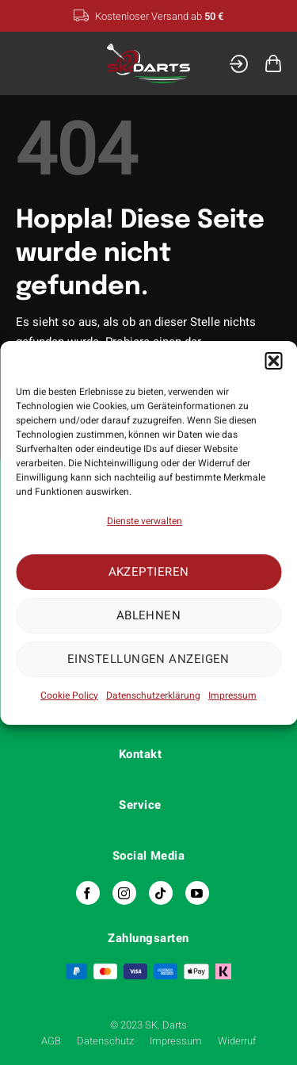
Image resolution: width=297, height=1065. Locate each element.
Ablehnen (148, 615)
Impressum (232, 695)
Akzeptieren (149, 571)
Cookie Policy (69, 695)
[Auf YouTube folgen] (197, 893)
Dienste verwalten (144, 521)
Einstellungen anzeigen (148, 659)
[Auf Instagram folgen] (124, 893)
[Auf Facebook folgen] (88, 893)
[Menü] (26, 63)
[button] (273, 361)
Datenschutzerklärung (153, 695)
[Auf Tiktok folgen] (161, 893)
